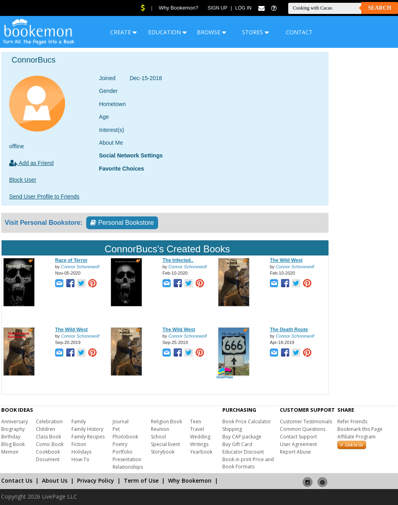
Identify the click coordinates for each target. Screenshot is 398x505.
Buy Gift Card (237, 444)
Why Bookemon (190, 480)
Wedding (200, 436)
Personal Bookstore (122, 222)
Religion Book (166, 421)
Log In (243, 8)
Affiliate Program (356, 436)
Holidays (81, 451)
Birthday (10, 436)
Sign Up (217, 8)
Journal (121, 421)
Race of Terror (71, 260)
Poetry (120, 444)
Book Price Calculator (246, 421)
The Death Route (289, 329)
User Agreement (298, 444)
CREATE (123, 32)
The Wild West (286, 260)
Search (379, 8)
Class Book (48, 436)
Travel (197, 429)
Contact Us (16, 480)
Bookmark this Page (359, 429)
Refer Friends (352, 421)
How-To (80, 459)
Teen (195, 421)
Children (45, 429)
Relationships (128, 467)
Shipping (232, 429)
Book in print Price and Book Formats (248, 463)
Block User (22, 180)
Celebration (49, 421)
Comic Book (49, 444)
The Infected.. (177, 260)
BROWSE (211, 32)
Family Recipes (88, 436)
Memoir (10, 451)
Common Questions (302, 429)
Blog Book (13, 444)
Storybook (162, 451)
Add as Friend (31, 163)
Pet (116, 429)
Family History (87, 429)
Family (78, 421)
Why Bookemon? (178, 8)
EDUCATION (167, 32)
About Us (54, 480)
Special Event (165, 444)
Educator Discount (243, 451)
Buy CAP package (241, 436)
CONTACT (299, 32)
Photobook (125, 436)
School (158, 436)
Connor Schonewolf (80, 266)
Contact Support (298, 436)
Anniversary (14, 421)
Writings (199, 444)
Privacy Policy (95, 480)
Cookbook (48, 451)
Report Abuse (295, 451)
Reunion (160, 429)
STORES (255, 32)
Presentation (127, 459)
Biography (13, 429)
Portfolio (123, 451)
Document (47, 459)
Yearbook (201, 451)
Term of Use (141, 480)
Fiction (78, 444)
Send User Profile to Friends (44, 196)
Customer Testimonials (306, 421)
